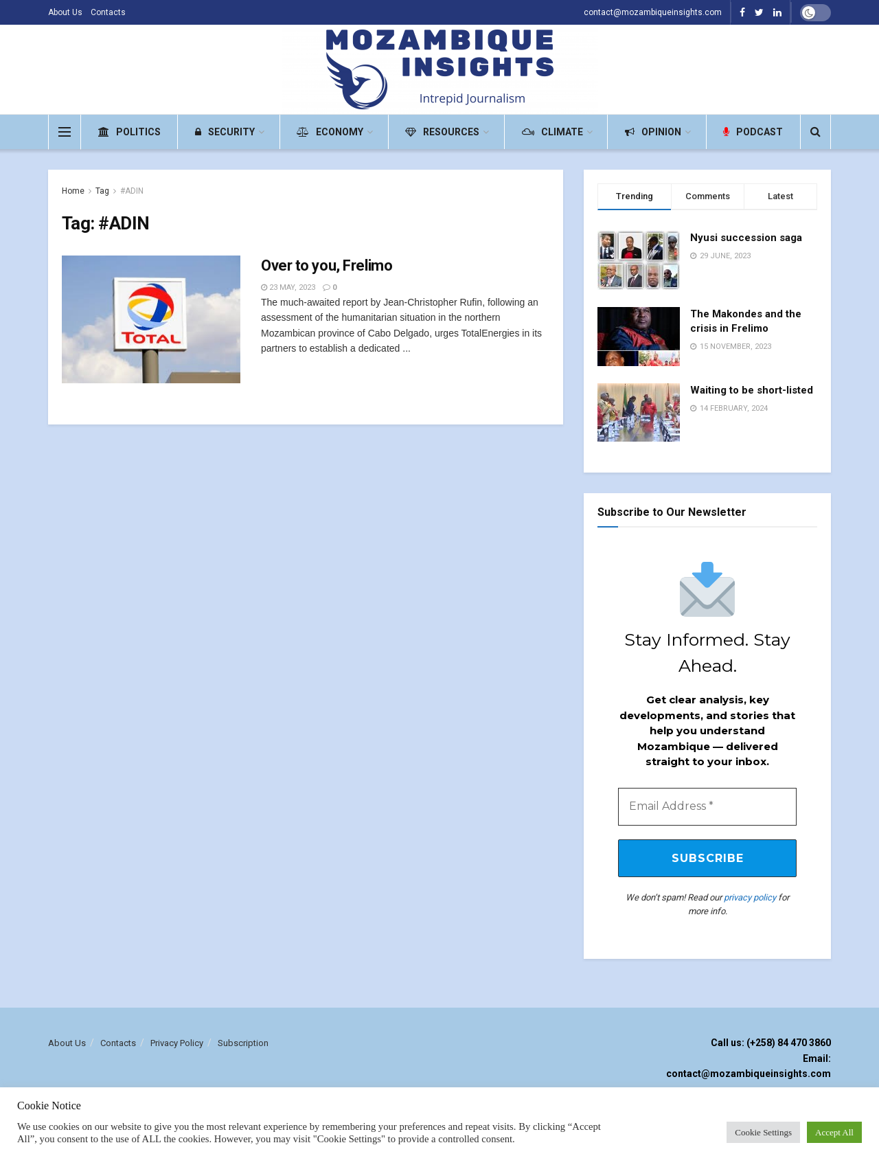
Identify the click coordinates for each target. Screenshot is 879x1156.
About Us (65, 12)
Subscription (243, 1044)
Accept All (834, 1132)
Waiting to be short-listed (751, 390)
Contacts (108, 12)
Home (73, 191)
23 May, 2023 (288, 287)
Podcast (753, 131)
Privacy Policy (176, 1044)
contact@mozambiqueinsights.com (653, 12)
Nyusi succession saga (746, 237)
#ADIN (132, 191)
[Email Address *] (707, 807)
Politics (129, 131)
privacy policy (750, 899)
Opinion (653, 131)
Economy (330, 131)
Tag (102, 191)
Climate (552, 131)
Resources (442, 131)
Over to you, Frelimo (326, 265)
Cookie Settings (763, 1132)
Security (225, 131)
